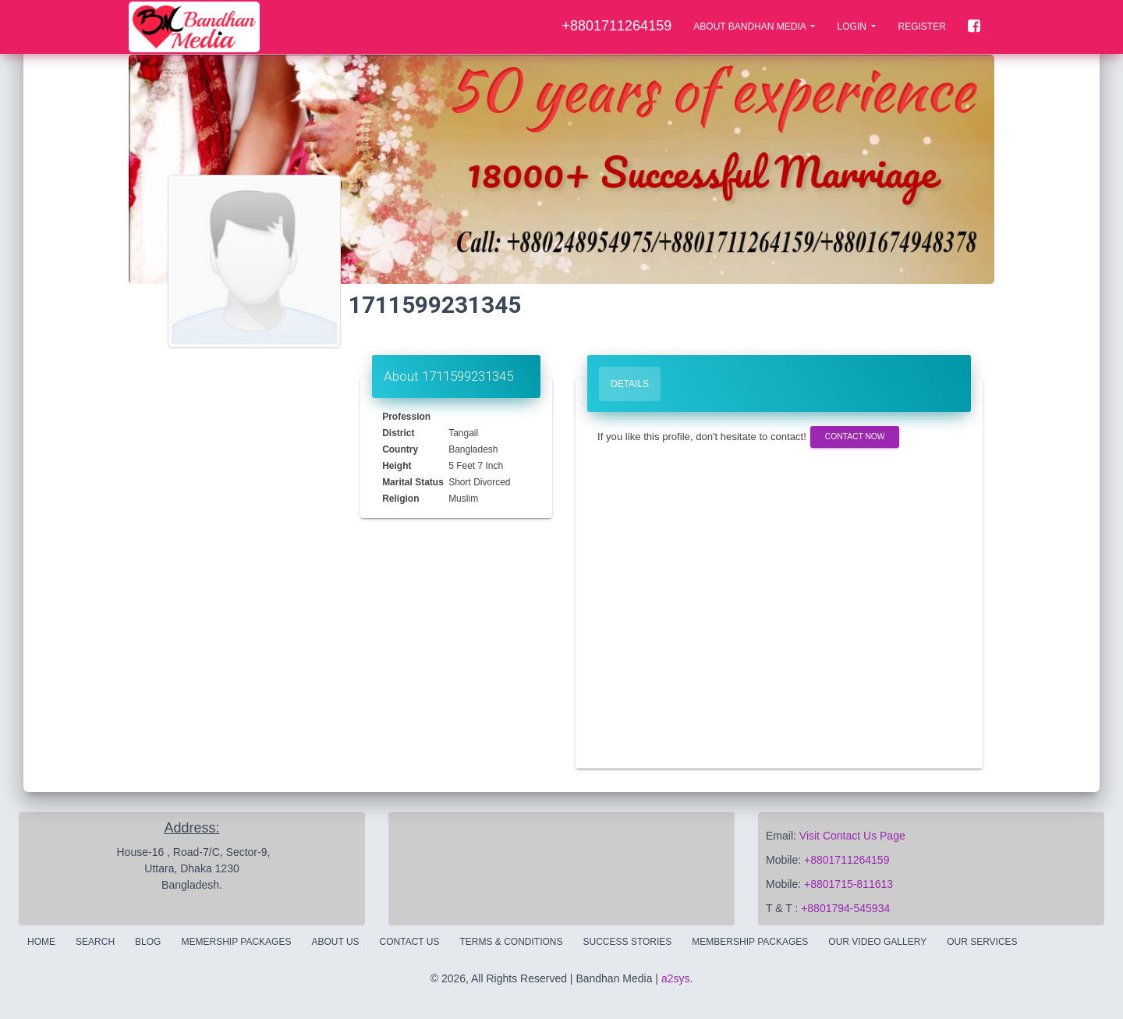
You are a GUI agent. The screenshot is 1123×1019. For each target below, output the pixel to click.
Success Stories (627, 941)
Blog (148, 941)
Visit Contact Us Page (852, 835)
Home (41, 941)
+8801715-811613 (848, 884)
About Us (335, 941)
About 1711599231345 (448, 376)
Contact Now (854, 436)
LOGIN (854, 26)
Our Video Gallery (877, 941)
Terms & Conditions (511, 941)
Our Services (982, 941)
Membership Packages (750, 941)
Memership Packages (236, 941)
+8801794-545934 (845, 908)
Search (95, 941)
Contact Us (410, 941)
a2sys (675, 978)
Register (921, 26)
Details (630, 383)
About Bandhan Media (750, 26)
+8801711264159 (846, 860)
